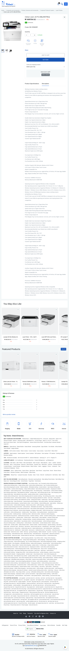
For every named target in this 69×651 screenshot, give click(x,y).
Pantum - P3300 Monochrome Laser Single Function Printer (49, 381)
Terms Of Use (13, 625)
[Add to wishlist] (18, 354)
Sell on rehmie (45, 74)
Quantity (27, 32)
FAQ (20, 613)
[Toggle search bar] (61, 4)
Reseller (58, 625)
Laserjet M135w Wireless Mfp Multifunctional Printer (11, 337)
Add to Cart (45, 55)
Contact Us (53, 613)
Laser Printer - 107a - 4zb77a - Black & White (30, 337)
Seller (42, 635)
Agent (53, 635)
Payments (30, 613)
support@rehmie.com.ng (31, 645)
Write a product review (9, 414)
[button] (66, 4)
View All (63, 349)
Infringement (5, 625)
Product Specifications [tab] (32, 83)
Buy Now (45, 60)
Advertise (31, 635)
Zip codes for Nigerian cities (41, 613)
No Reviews (30, 22)
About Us (15, 613)
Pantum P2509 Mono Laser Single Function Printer (30, 381)
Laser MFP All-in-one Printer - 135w (49, 337)
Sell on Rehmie (51, 625)
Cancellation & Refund (32, 625)
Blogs (24, 613)
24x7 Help (64, 625)
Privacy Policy (22, 625)
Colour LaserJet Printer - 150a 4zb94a (11, 381)
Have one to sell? (45, 72)
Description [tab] (45, 83)
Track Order (43, 625)
